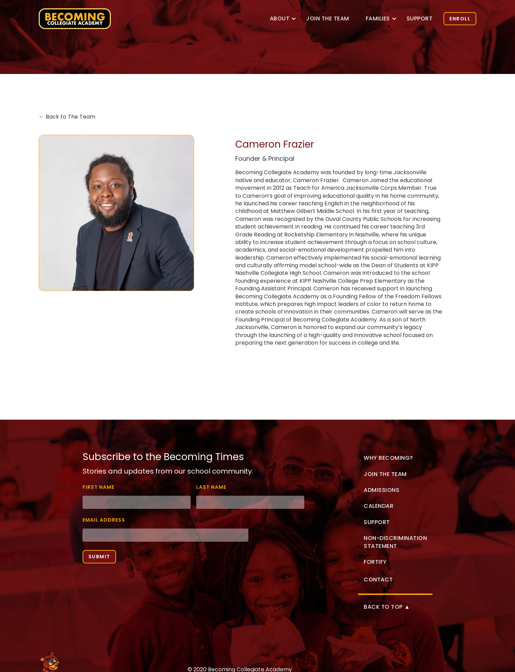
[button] (280, 19)
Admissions (381, 490)
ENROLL (459, 18)
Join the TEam (327, 18)
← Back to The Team (67, 117)
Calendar (378, 506)
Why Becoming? (388, 458)
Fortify (375, 562)
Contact (378, 580)
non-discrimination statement (395, 542)
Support (420, 18)
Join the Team (385, 474)
